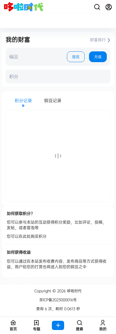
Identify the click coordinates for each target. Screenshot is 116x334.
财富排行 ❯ (100, 39)
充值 (98, 56)
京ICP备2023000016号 (58, 299)
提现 (75, 56)
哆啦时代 (74, 290)
